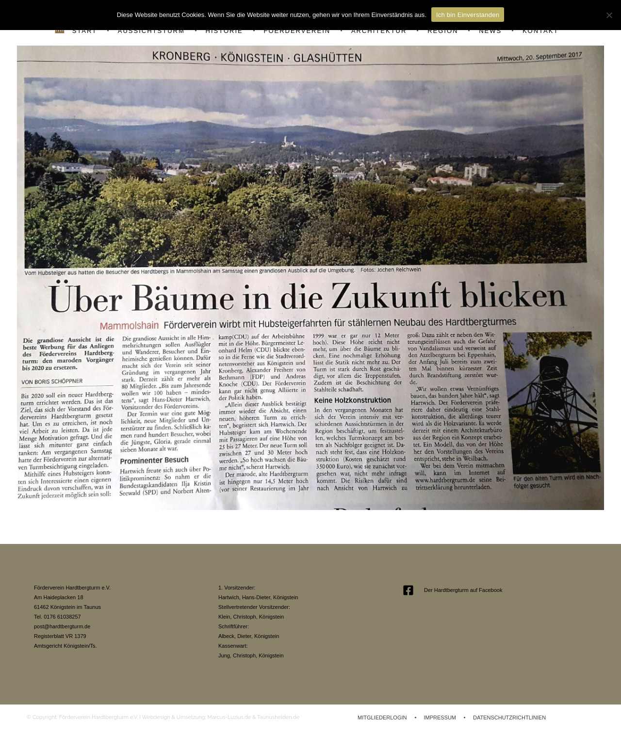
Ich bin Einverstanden (467, 14)
